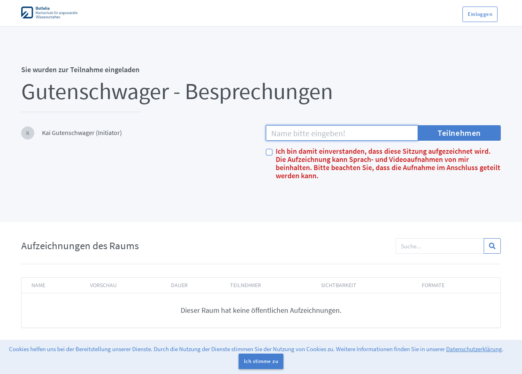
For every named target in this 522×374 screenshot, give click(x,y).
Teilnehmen (459, 133)
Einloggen (480, 14)
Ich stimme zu (261, 361)
